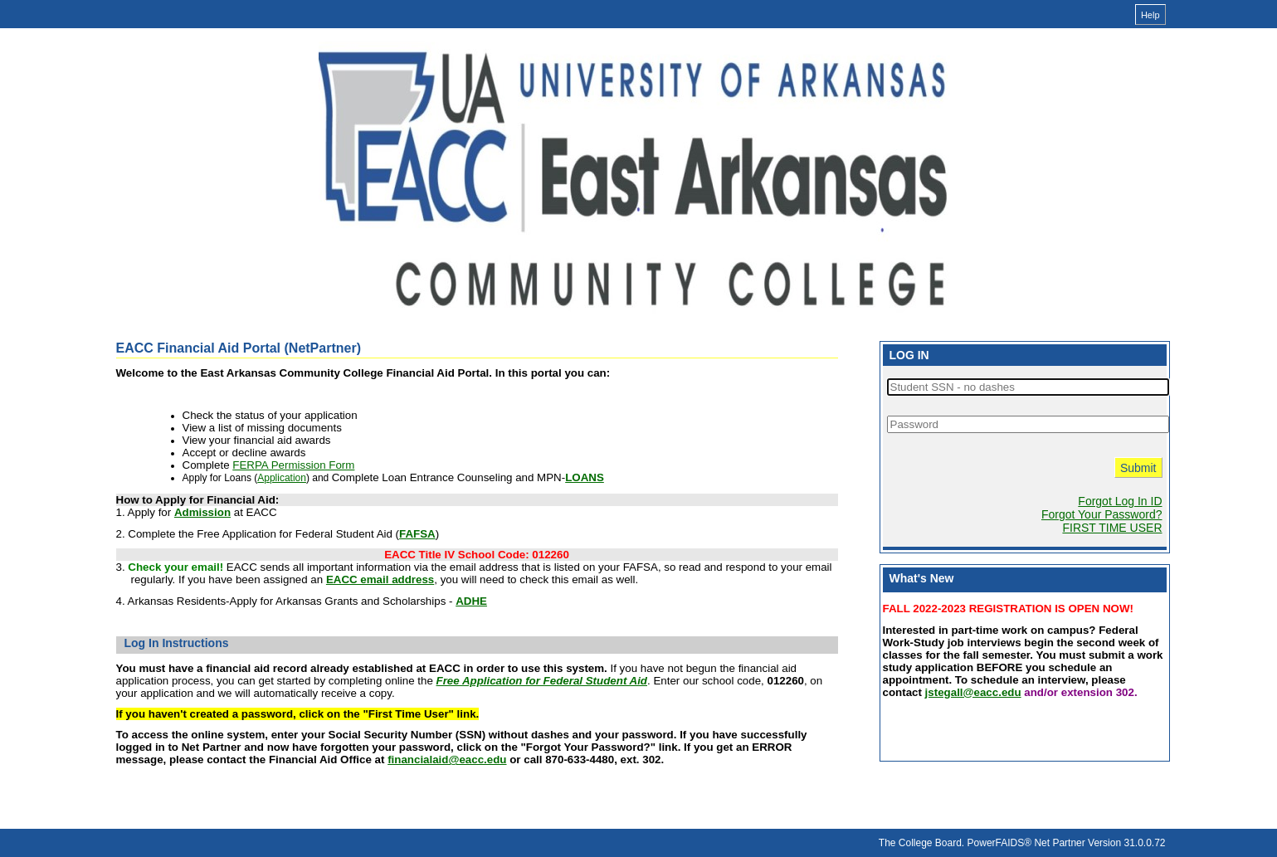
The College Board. (921, 843)
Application (281, 478)
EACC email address (380, 579)
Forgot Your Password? (1101, 514)
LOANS (584, 477)
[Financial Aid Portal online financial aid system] (635, 172)
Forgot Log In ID (1120, 501)
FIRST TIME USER (1112, 527)
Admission (202, 512)
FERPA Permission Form (293, 465)
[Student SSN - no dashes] (1028, 387)
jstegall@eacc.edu (973, 692)
